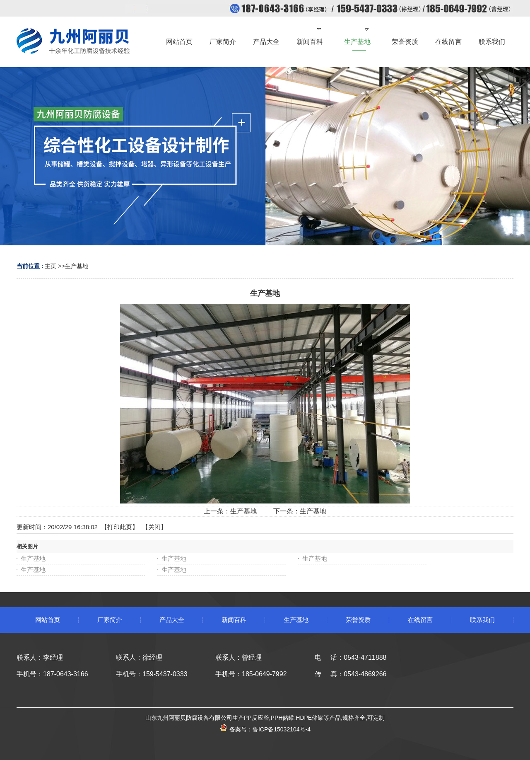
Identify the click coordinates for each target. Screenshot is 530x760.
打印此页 (119, 526)
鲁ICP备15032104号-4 (282, 729)
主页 (50, 266)
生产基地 (76, 266)
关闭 (154, 526)
